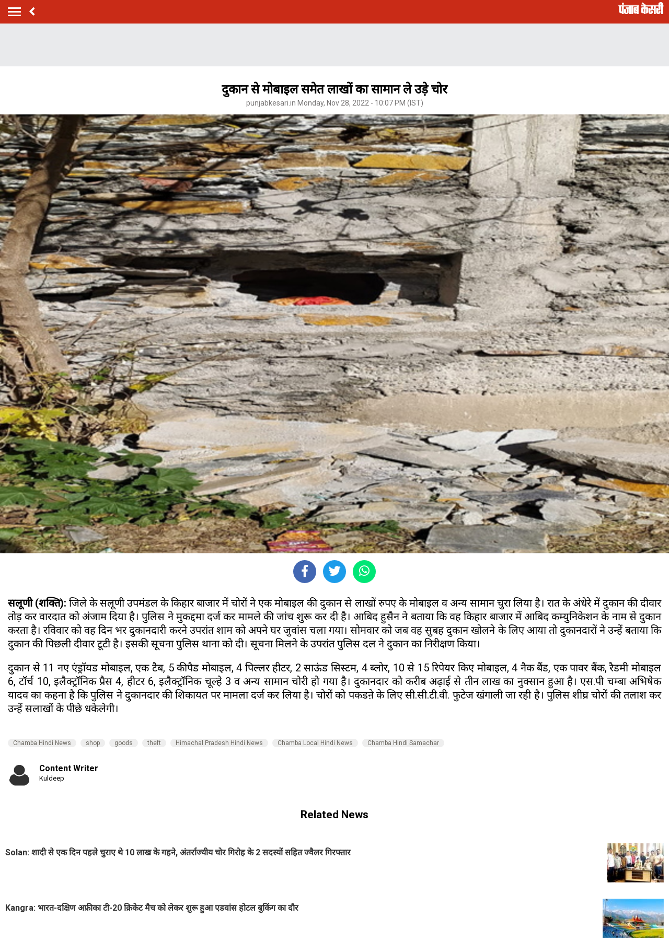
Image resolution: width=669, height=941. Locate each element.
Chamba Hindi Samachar (403, 743)
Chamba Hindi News (42, 743)
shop (93, 743)
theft (154, 743)
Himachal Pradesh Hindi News (219, 743)
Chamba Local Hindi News (315, 743)
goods (123, 743)
